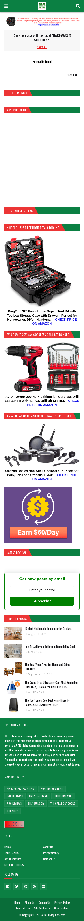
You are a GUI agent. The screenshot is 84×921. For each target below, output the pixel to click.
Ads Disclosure (12, 859)
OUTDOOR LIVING (63, 796)
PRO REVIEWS (14, 803)
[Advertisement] (42, 160)
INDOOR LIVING (15, 796)
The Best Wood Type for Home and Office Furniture (47, 666)
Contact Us (49, 859)
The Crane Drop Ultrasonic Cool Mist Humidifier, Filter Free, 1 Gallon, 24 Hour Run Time (51, 684)
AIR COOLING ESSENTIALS (21, 788)
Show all (42, 46)
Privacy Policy (51, 853)
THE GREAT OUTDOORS (62, 803)
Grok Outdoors (61, 908)
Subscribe (42, 601)
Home (7, 847)
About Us (48, 847)
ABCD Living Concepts (53, 915)
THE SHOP (12, 811)
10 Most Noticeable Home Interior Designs (48, 628)
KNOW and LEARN (38, 796)
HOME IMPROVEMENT (52, 788)
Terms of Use (12, 853)
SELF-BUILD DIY (36, 803)
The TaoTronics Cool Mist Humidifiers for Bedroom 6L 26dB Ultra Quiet (48, 702)
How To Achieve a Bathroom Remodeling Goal (50, 646)
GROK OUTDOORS (14, 865)
